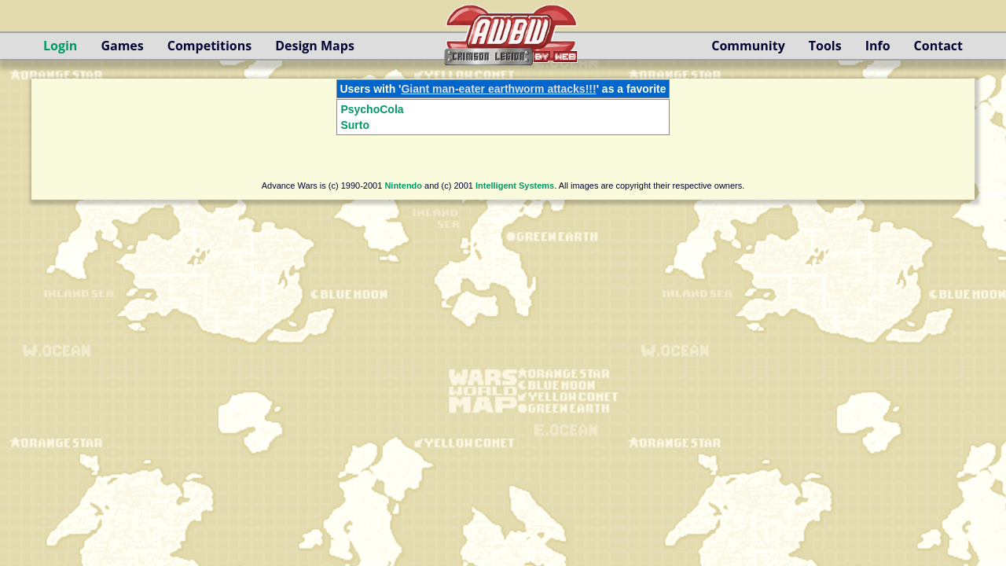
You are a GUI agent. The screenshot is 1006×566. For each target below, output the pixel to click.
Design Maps (314, 45)
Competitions (209, 45)
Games (122, 45)
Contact (938, 45)
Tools (825, 45)
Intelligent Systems (514, 185)
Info (877, 45)
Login (60, 45)
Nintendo (403, 185)
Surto (354, 125)
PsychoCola (371, 109)
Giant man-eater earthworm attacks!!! (498, 89)
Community (747, 45)
